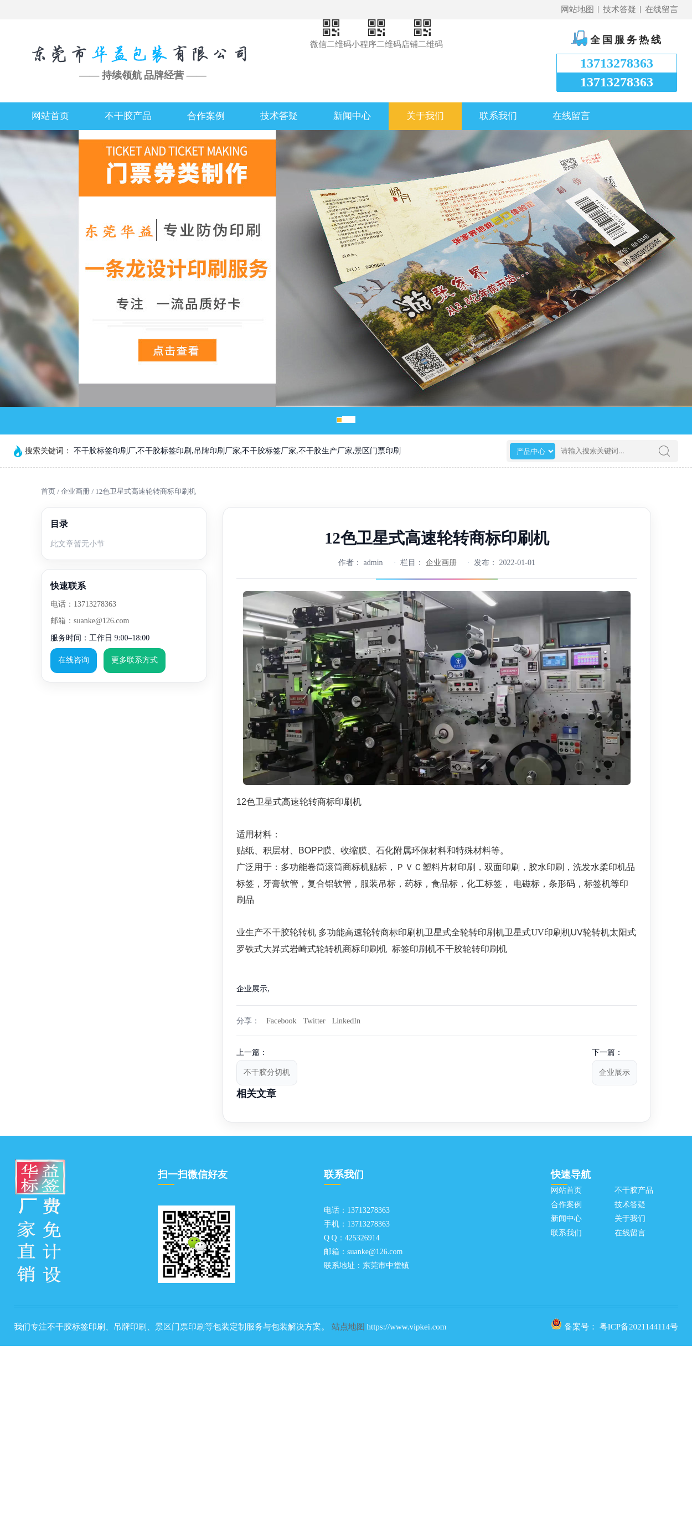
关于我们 (425, 116)
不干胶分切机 (267, 1072)
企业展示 (614, 1072)
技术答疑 (619, 9)
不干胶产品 (128, 116)
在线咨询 (73, 660)
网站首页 (50, 116)
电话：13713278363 (83, 604)
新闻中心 (352, 116)
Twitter (314, 1021)
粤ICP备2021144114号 (639, 1326)
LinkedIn (346, 1021)
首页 (48, 491)
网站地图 (577, 9)
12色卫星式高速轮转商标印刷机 (145, 491)
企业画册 (75, 491)
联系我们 (498, 116)
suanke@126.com (374, 1252)
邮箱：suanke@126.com (89, 621)
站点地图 (348, 1326)
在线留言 (661, 9)
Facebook (281, 1021)
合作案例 (206, 116)
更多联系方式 (134, 660)
